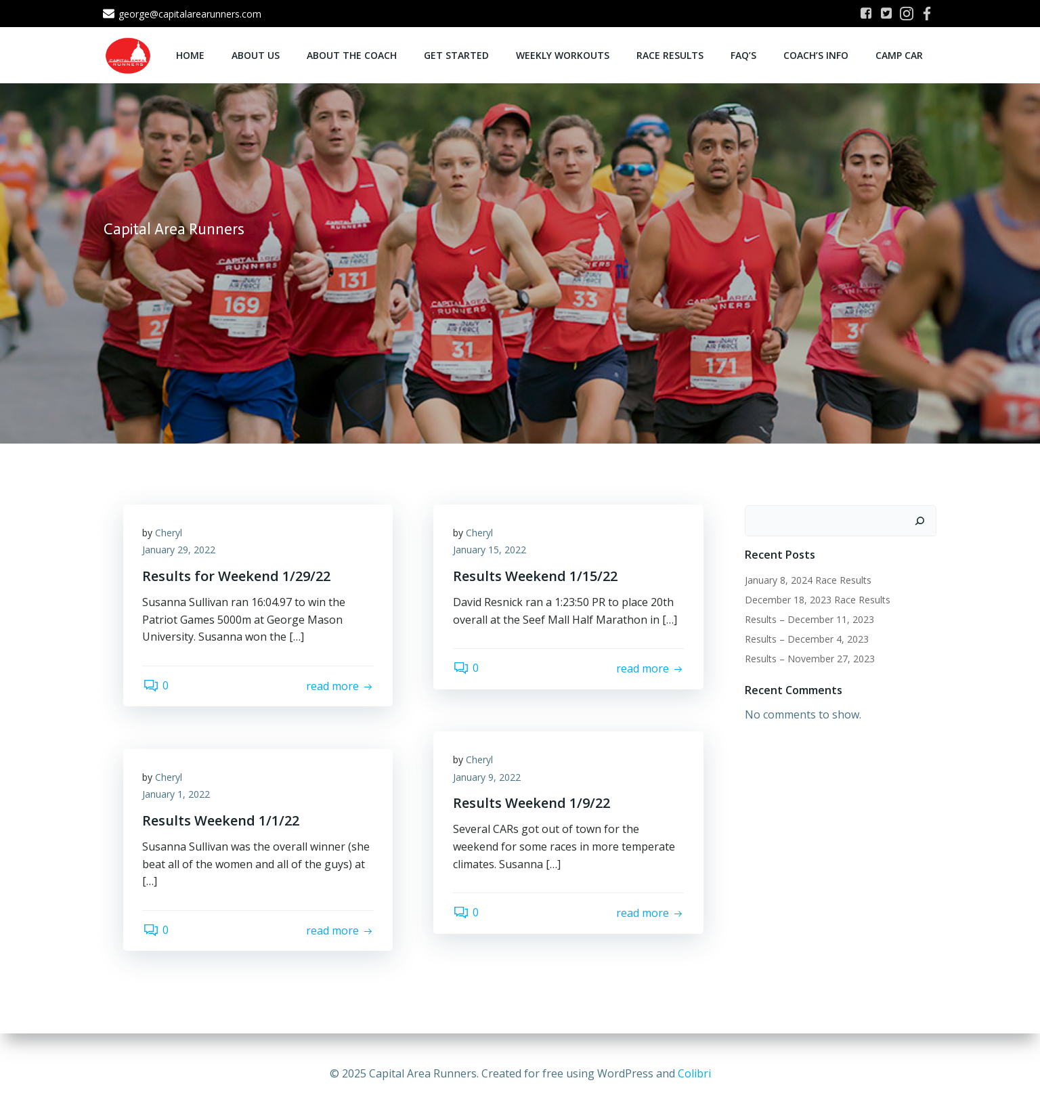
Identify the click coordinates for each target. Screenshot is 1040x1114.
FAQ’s (744, 54)
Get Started (457, 54)
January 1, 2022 (177, 795)
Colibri (694, 1073)
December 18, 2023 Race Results (817, 599)
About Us (256, 54)
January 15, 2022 (490, 550)
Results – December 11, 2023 (808, 619)
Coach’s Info (816, 54)
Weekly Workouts (563, 54)
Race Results (670, 54)
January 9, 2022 (487, 778)
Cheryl (169, 534)
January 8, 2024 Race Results (807, 580)
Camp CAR (900, 54)
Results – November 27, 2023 (809, 658)
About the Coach (352, 54)
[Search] (920, 521)
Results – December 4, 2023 (806, 639)
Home (191, 54)
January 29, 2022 (180, 550)
